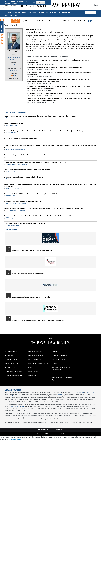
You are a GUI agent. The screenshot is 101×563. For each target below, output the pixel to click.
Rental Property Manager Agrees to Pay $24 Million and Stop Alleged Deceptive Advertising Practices (40, 116)
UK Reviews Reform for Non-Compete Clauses (20, 138)
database (60, 394)
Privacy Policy (90, 392)
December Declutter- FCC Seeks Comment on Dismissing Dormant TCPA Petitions (33, 194)
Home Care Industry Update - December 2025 (28, 274)
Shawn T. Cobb (19, 188)
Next (91, 21)
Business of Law (10, 367)
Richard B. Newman (11, 118)
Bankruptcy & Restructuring (13, 359)
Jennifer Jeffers (10, 188)
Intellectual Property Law (59, 355)
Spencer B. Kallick (11, 132)
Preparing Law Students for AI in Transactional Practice (32, 250)
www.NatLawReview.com (12, 396)
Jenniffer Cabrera (10, 195)
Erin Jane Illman (21, 210)
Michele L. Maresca (11, 203)
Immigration (32, 375)
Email (14, 75)
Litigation (54, 363)
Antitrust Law (9, 355)
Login (96, 5)
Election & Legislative (35, 351)
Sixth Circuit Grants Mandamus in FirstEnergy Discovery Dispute (27, 169)
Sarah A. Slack (10, 149)
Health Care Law (33, 371)
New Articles (2, 27)
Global (30, 367)
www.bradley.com (13, 65)
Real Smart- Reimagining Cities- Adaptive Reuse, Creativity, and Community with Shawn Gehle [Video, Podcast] (43, 131)
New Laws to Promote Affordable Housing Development (23, 201)
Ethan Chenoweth (11, 210)
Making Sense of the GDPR (13, 123)
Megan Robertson (22, 164)
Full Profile (13, 70)
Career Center (65, 12)
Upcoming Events (12, 230)
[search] (90, 13)
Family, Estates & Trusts (35, 359)
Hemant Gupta (10, 157)
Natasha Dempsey (20, 149)
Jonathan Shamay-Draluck (13, 225)
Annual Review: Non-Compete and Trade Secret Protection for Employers (38, 320)
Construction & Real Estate (13, 371)
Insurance (55, 351)
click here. (31, 424)
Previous (89, 21)
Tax (53, 374)
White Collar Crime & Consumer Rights (62, 379)
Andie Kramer (9, 179)
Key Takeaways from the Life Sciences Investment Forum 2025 (44, 21)
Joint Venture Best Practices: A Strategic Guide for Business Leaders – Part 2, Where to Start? (37, 216)
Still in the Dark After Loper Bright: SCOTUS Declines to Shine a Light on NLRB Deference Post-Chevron (59, 73)
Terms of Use (80, 392)
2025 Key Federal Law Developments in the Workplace (31, 297)
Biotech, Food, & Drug (12, 363)
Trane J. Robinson (11, 171)
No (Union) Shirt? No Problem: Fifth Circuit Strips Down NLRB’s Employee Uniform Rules (59, 93)
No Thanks (40, 3)
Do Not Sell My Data (15, 439)
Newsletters (43, 12)
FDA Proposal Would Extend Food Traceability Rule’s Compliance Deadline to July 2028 (35, 162)
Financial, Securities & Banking (38, 363)
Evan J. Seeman (22, 203)
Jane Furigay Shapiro (11, 125)
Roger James (9, 140)
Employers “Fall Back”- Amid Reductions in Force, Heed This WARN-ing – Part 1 (55, 67)
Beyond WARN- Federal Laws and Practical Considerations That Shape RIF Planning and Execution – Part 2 (58, 61)
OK (34, 3)
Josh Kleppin (13, 51)
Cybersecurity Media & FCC (13, 375)
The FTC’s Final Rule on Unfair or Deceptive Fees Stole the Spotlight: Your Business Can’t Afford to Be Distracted (44, 208)
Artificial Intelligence (11, 351)
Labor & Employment (58, 359)
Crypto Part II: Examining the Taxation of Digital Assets (23, 177)
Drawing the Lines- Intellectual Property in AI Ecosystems (24, 223)
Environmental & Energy (35, 355)
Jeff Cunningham (10, 218)
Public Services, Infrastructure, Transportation (61, 368)
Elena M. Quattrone (11, 164)
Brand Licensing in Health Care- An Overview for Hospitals (25, 155)
